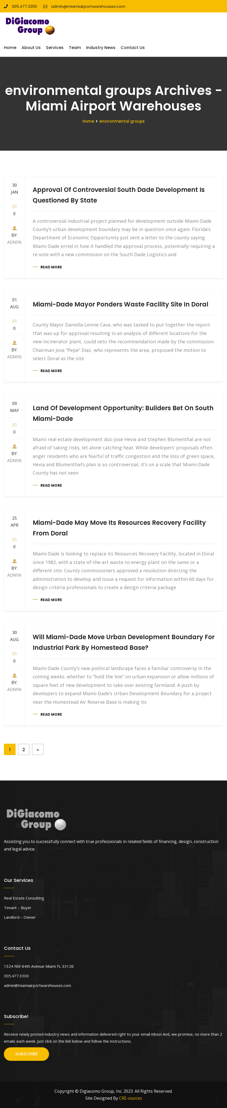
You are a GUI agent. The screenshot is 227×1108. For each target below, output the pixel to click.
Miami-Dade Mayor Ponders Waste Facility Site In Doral (120, 304)
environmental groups (122, 121)
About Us (31, 48)
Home (10, 48)
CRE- (130, 1098)
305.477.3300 (20, 6)
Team (75, 48)
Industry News (100, 48)
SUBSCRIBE (26, 1054)
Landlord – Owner (20, 917)
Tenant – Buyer (17, 907)
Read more (51, 267)
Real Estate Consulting (24, 898)
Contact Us (133, 48)
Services (55, 48)
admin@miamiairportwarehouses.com (84, 6)
